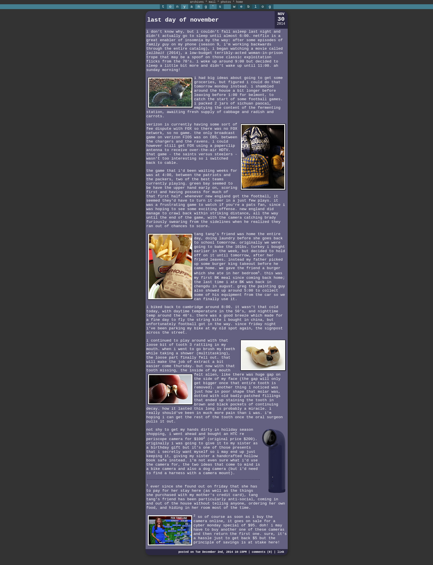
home (239, 2)
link (280, 552)
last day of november (183, 20)
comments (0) (262, 552)
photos (226, 2)
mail (212, 2)
